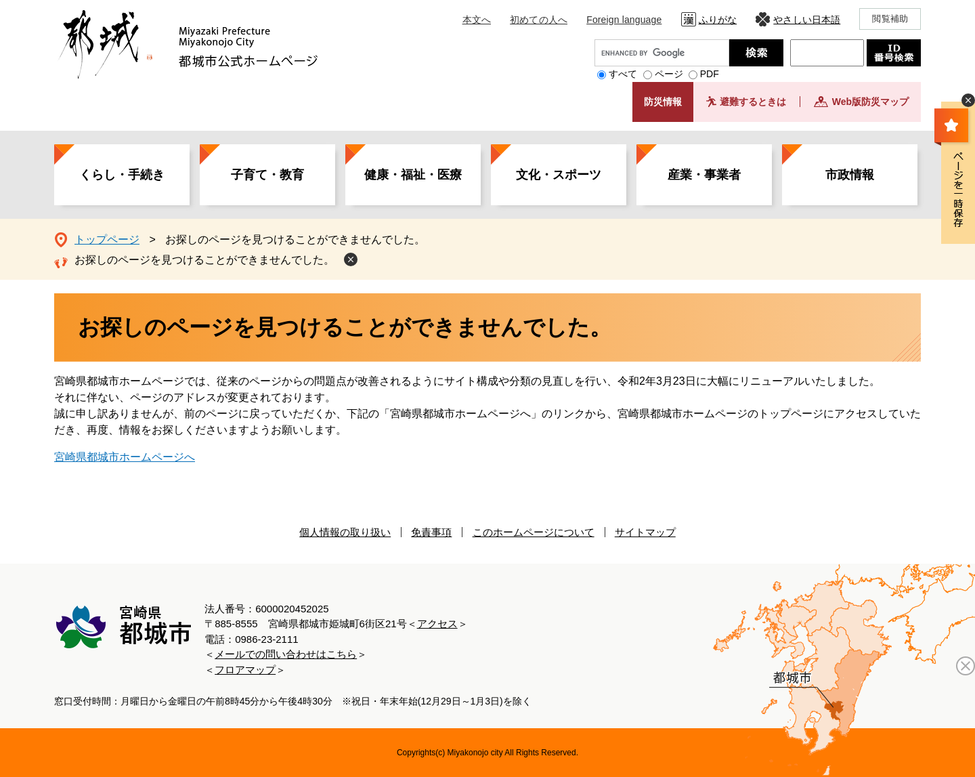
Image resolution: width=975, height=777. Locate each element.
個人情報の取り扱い (345, 532)
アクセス (437, 623)
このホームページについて (533, 532)
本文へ (476, 19)
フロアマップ (245, 669)
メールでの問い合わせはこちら (286, 654)
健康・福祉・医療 (413, 175)
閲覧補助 (890, 19)
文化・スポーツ (558, 175)
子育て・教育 (267, 175)
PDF (709, 73)
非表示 (968, 100)
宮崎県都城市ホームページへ (124, 457)
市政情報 (849, 175)
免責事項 (431, 532)
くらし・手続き (122, 175)
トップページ (106, 239)
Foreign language (624, 19)
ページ (669, 73)
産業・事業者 (704, 175)
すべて (623, 73)
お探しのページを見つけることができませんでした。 (204, 260)
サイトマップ (645, 532)
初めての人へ (538, 19)
